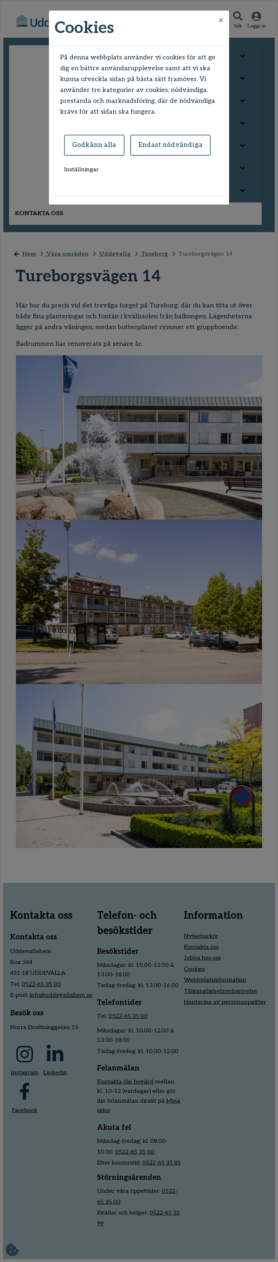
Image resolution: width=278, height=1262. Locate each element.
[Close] (220, 21)
